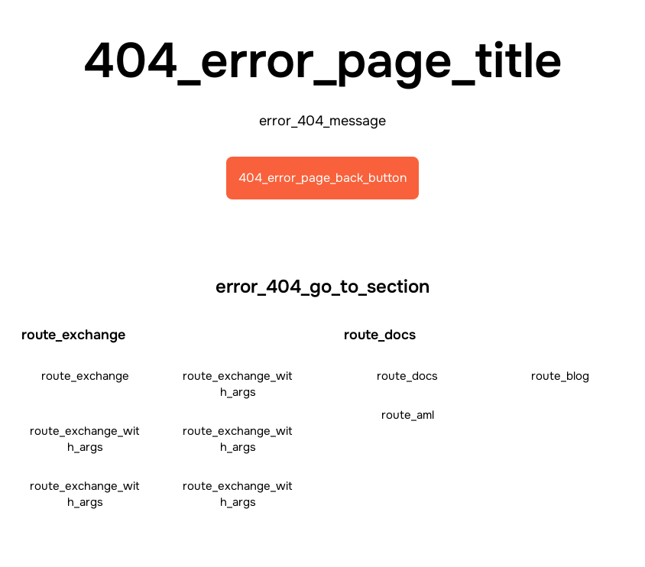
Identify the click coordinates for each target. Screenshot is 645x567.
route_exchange (85, 376)
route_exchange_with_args (238, 384)
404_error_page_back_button (322, 178)
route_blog (560, 376)
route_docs (407, 376)
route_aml (407, 415)
